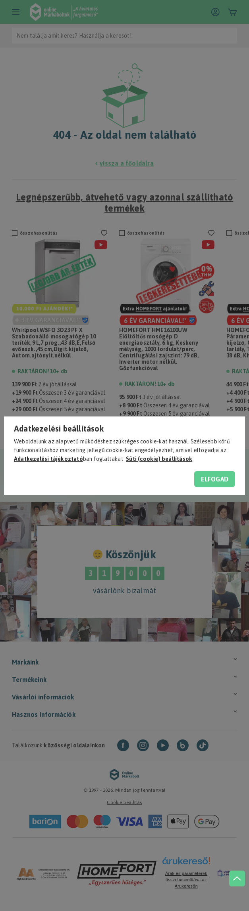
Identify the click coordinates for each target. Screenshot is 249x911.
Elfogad (214, 479)
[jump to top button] (234, 863)
